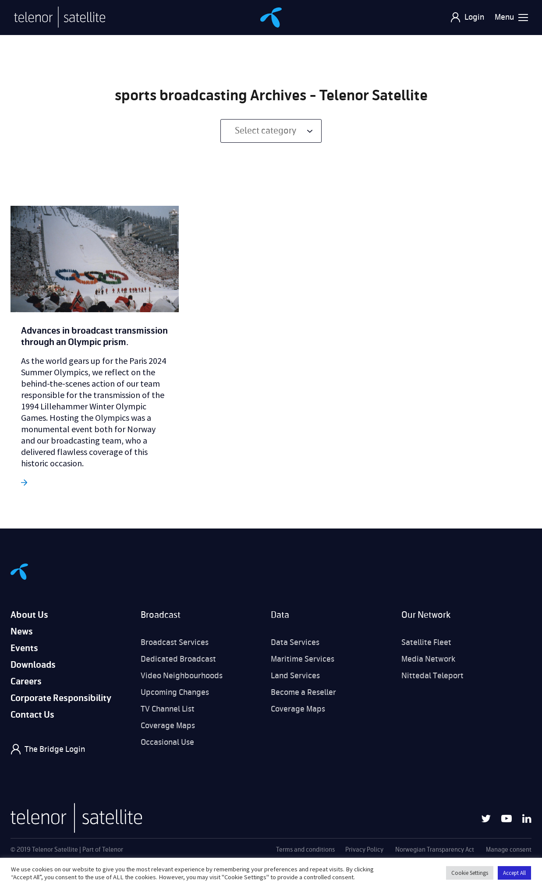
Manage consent (508, 850)
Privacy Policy (364, 850)
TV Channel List (168, 709)
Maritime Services (302, 659)
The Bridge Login (55, 749)
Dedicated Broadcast (178, 659)
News (22, 632)
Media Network (428, 659)
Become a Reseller (303, 692)
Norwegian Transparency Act (434, 850)
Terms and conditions (305, 850)
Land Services (295, 675)
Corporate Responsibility (61, 698)
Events (24, 648)
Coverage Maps (168, 725)
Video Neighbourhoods (182, 675)
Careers (26, 681)
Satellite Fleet (426, 642)
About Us (29, 615)
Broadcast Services (175, 642)
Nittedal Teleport (432, 675)
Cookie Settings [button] (469, 873)
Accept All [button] (514, 873)
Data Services (295, 642)
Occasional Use (167, 742)
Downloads (33, 665)
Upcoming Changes (175, 692)
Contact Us (32, 715)
